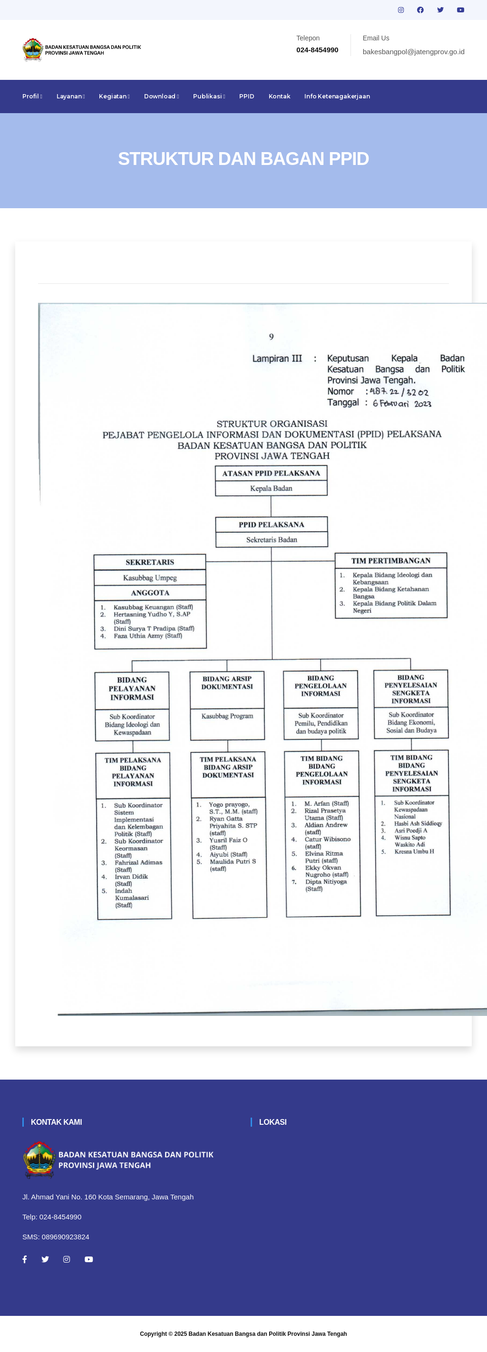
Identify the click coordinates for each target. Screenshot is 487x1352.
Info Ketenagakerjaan (337, 96)
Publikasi (209, 96)
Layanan (71, 96)
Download (161, 96)
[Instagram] (66, 1259)
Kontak (280, 96)
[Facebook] (24, 1259)
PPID (246, 96)
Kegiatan (114, 96)
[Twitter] (45, 1259)
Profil (32, 96)
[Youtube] (88, 1259)
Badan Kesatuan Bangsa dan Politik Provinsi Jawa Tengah (268, 1334)
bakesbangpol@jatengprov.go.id (414, 52)
